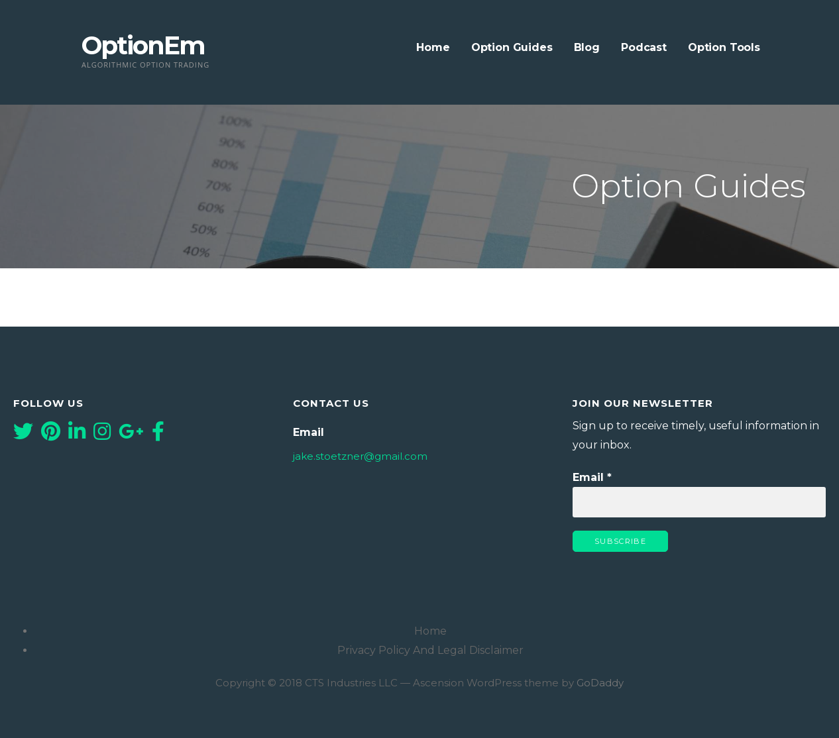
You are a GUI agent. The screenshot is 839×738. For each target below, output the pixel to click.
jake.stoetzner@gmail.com (360, 456)
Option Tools (724, 47)
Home (432, 47)
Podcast (644, 47)
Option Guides (512, 47)
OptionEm (143, 45)
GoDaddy (600, 682)
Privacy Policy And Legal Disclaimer (430, 650)
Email (592, 477)
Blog (587, 47)
